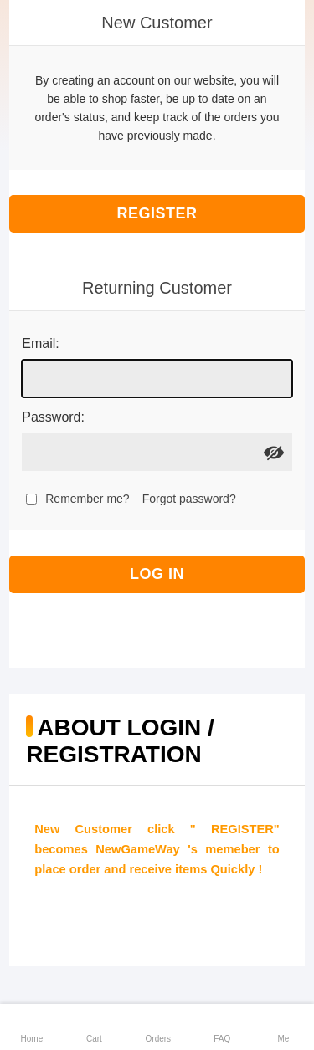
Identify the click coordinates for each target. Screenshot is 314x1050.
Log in (157, 574)
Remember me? (87, 498)
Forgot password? (189, 498)
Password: (53, 417)
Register (156, 213)
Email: (40, 343)
